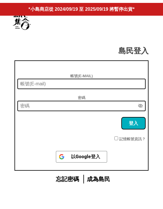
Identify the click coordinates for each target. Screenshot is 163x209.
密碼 (81, 98)
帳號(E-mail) (81, 76)
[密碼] (81, 106)
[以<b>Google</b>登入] (81, 157)
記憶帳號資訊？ (132, 139)
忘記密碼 (67, 179)
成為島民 (98, 179)
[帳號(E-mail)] (81, 84)
